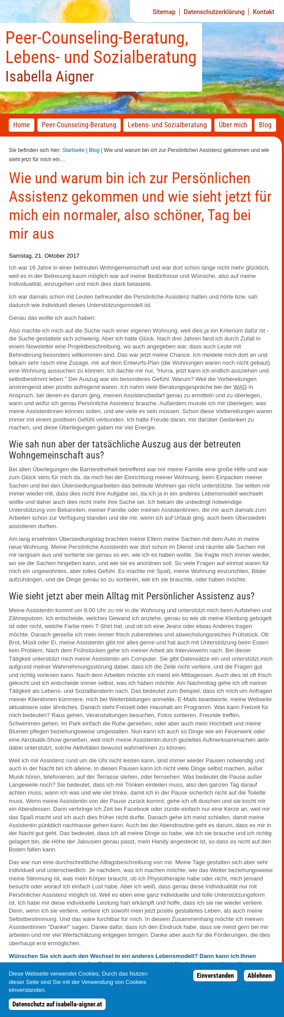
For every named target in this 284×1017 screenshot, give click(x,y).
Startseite (73, 150)
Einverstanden (215, 980)
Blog (94, 150)
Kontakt (263, 11)
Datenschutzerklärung (214, 11)
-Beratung (79, 125)
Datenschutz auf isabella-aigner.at (57, 1009)
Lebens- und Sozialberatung (167, 125)
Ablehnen (259, 980)
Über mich (233, 125)
